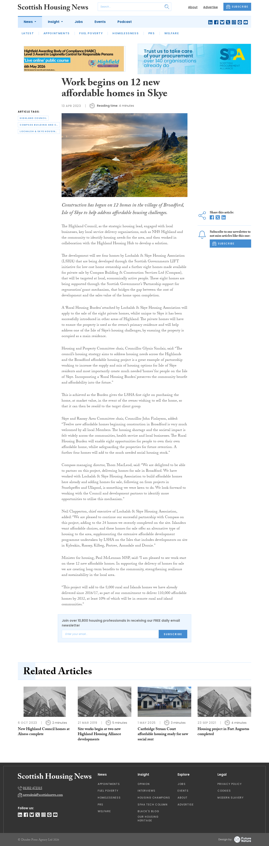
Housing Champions (154, 797)
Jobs (79, 22)
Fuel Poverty (91, 33)
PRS (151, 33)
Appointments (57, 33)
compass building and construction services (40, 124)
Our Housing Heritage (148, 818)
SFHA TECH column (153, 804)
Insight (54, 22)
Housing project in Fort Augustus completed (223, 732)
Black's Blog (148, 811)
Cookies (224, 790)
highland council (33, 118)
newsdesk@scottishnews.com (43, 795)
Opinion (144, 784)
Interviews (147, 790)
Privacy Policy (230, 784)
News (29, 22)
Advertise (210, 7)
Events (100, 22)
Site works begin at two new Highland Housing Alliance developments (99, 734)
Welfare (171, 33)
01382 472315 (32, 788)
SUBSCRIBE (237, 7)
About (193, 7)
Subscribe (173, 634)
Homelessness (125, 33)
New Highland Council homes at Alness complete (44, 732)
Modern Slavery (231, 797)
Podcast (124, 22)
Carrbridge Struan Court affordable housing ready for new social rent (163, 734)
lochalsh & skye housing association (40, 131)
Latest (28, 33)
